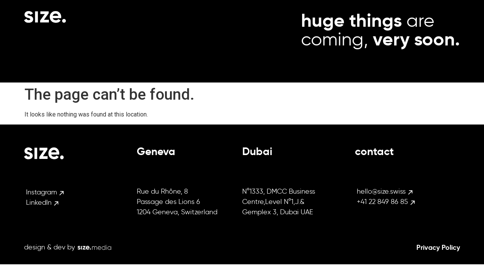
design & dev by (49, 247)
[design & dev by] (94, 247)
